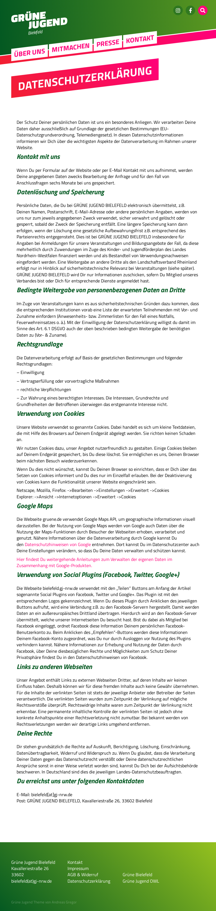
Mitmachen (71, 48)
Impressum (78, 868)
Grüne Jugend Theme (27, 902)
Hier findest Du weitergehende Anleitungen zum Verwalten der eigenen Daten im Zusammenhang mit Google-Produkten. (94, 562)
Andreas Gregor (64, 902)
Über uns (29, 53)
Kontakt (140, 39)
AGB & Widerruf (83, 874)
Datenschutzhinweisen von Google (58, 544)
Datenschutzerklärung (89, 881)
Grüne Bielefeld (137, 874)
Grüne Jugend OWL (141, 881)
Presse (107, 43)
